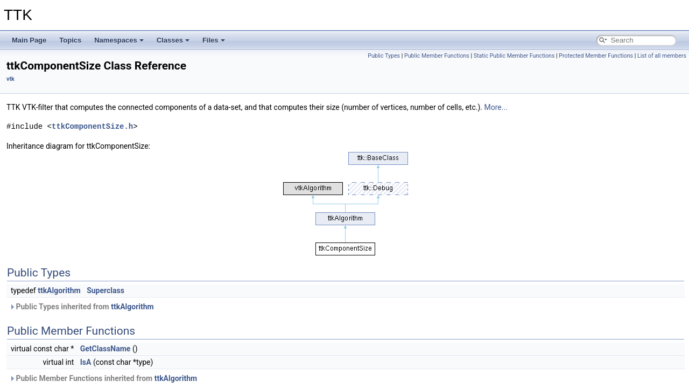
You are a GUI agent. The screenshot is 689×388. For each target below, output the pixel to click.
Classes (173, 40)
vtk (10, 78)
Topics (70, 40)
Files (213, 40)
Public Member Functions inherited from (103, 378)
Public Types (384, 55)
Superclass (105, 290)
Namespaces (119, 40)
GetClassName (105, 348)
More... (496, 107)
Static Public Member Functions (514, 55)
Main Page (29, 40)
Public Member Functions (436, 55)
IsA (86, 362)
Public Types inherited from (81, 306)
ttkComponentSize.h (92, 126)
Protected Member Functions (596, 55)
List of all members (661, 55)
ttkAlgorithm (59, 290)
